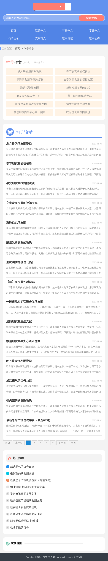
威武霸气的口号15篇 (22, 466)
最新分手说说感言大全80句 (26, 514)
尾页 (73, 442)
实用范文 (40, 38)
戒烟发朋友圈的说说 (78, 87)
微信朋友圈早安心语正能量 (30, 112)
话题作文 (40, 30)
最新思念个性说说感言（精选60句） (31, 480)
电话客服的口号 (19, 527)
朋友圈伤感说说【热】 (29, 95)
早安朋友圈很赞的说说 (29, 79)
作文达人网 (49, 557)
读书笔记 (67, 38)
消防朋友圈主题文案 (78, 104)
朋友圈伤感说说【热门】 (24, 520)
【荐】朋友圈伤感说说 (78, 95)
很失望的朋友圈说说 (22, 473)
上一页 (19, 442)
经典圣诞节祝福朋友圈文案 (26, 500)
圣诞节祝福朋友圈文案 (23, 493)
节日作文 (67, 30)
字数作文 (94, 30)
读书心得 (94, 38)
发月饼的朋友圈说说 (30, 71)
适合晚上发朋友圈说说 (23, 507)
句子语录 (13, 38)
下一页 (62, 442)
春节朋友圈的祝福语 (78, 71)
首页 (13, 30)
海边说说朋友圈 (29, 87)
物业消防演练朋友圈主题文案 (27, 487)
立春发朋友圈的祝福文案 (78, 79)
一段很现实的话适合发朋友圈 (29, 104)
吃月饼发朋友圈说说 (78, 112)
